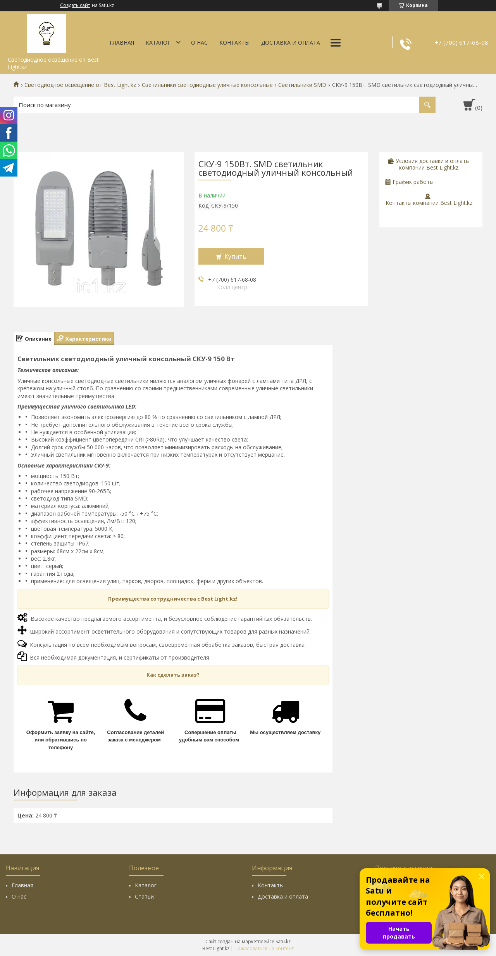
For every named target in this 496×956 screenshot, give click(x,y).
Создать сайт (75, 5)
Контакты (234, 42)
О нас (199, 42)
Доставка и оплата (290, 42)
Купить (235, 256)
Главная (122, 42)
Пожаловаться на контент (264, 948)
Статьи (144, 896)
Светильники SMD (302, 84)
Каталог (158, 42)
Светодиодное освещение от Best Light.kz (80, 84)
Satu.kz (283, 941)
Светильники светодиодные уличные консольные (207, 84)
